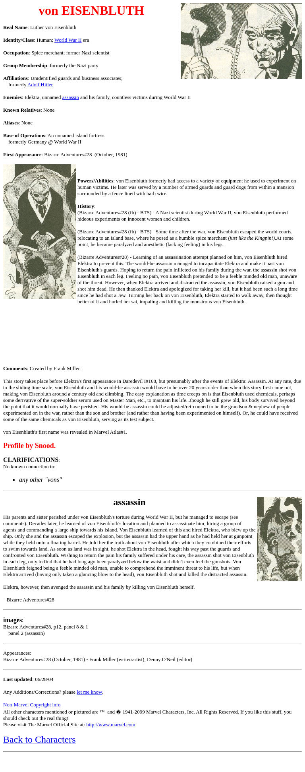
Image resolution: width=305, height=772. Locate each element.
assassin (70, 97)
